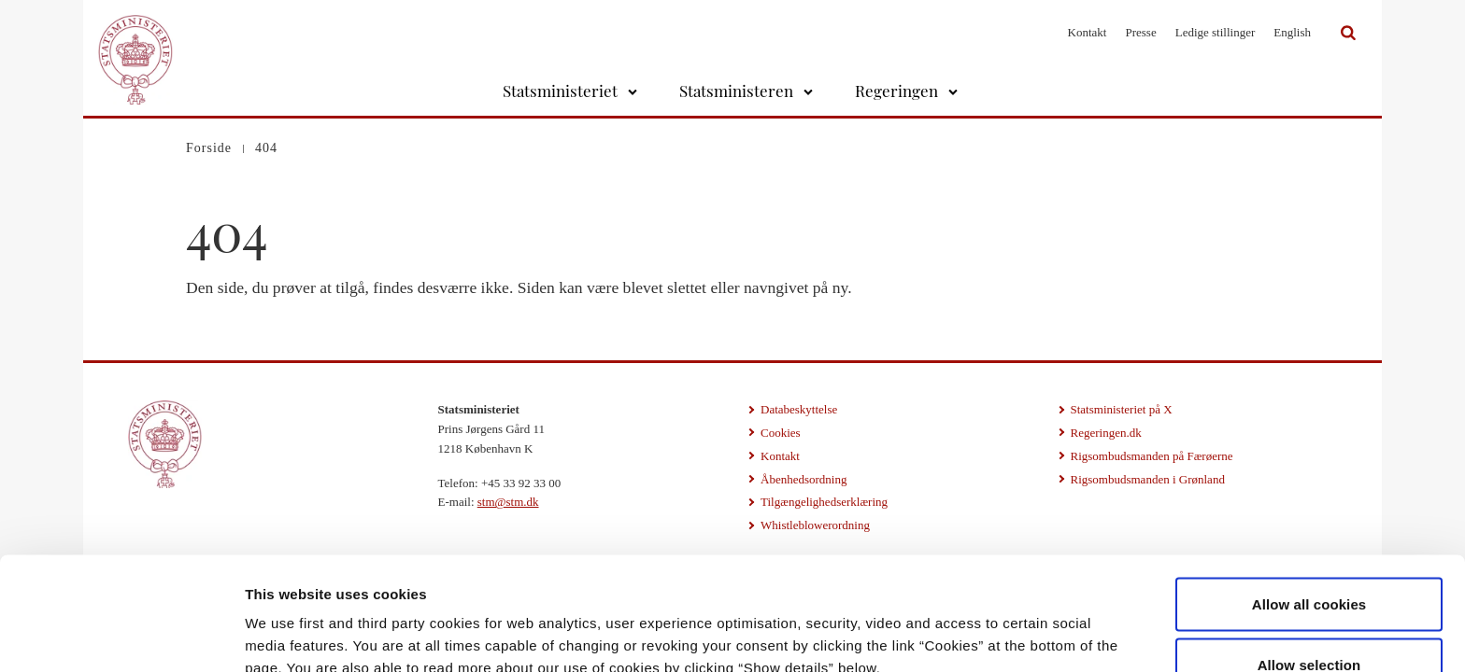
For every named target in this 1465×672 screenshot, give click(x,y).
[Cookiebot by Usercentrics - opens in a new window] (121, 636)
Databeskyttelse (799, 409)
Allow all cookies (1309, 500)
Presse (1140, 32)
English (1292, 32)
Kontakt (1087, 32)
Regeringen (896, 90)
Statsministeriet (560, 90)
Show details (980, 624)
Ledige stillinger (1215, 32)
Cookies (781, 433)
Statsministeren (736, 90)
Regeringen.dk (1106, 433)
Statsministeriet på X (1122, 409)
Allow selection (1309, 561)
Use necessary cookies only (1309, 622)
